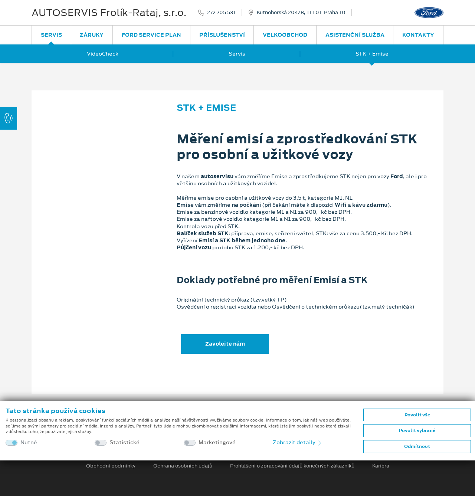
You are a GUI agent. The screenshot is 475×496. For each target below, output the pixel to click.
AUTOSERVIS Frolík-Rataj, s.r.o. (109, 12)
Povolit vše (417, 415)
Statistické (124, 442)
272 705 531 (221, 12)
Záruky (92, 35)
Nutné (28, 442)
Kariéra (380, 466)
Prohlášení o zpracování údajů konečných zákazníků (292, 466)
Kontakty (418, 35)
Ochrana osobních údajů (182, 466)
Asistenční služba (354, 35)
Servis (51, 35)
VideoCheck (102, 53)
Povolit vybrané (417, 430)
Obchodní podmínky (110, 466)
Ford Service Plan (151, 35)
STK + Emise (372, 53)
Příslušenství (222, 35)
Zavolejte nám (225, 343)
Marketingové (217, 442)
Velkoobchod (285, 35)
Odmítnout (417, 446)
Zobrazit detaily (297, 442)
